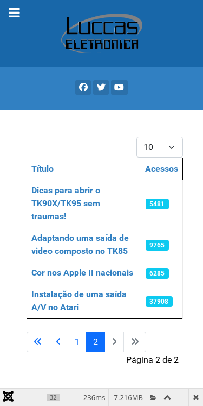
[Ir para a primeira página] (38, 342)
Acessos (161, 168)
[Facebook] (83, 87)
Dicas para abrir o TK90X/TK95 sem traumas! (65, 203)
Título (42, 168)
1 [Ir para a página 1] (77, 342)
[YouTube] (119, 87)
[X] (101, 87)
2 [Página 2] (95, 342)
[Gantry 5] (101, 33)
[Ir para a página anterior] (58, 342)
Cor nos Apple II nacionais (82, 272)
